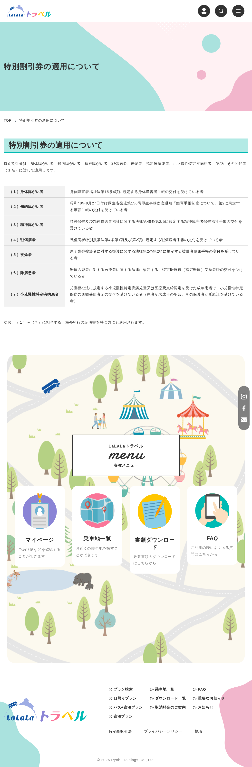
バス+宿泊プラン (128, 707)
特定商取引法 (120, 731)
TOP (8, 120)
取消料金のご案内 (170, 707)
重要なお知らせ (211, 698)
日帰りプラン (125, 698)
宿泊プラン (123, 716)
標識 (199, 731)
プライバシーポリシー (163, 731)
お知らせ (205, 707)
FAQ (202, 689)
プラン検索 (123, 689)
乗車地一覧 (164, 689)
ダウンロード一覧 (170, 698)
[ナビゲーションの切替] (238, 11)
